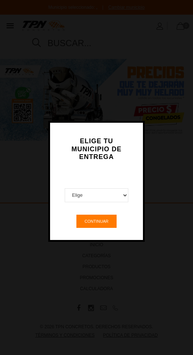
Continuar (96, 217)
